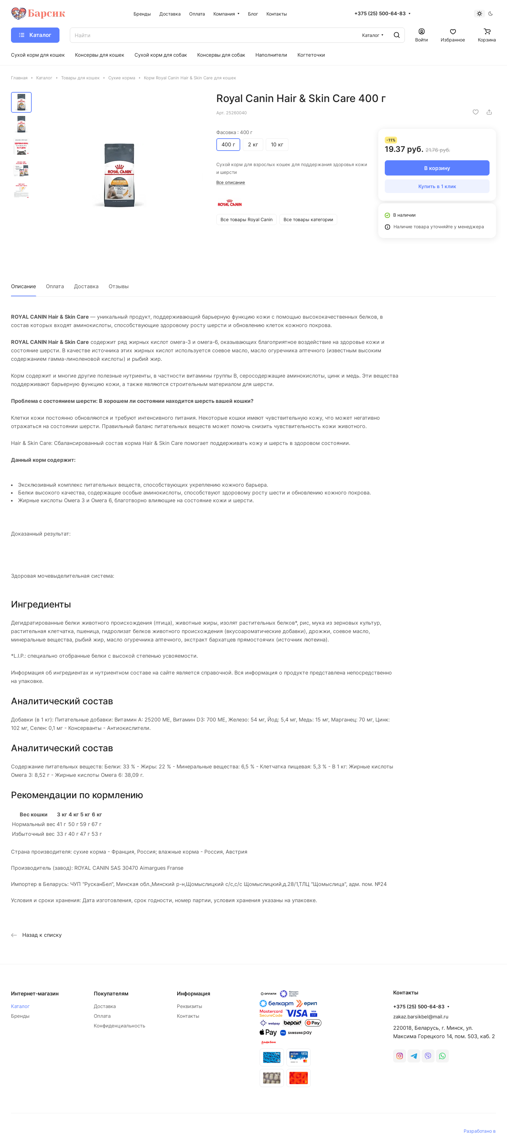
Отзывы (119, 286)
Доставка (86, 286)
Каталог (20, 1006)
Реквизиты (189, 1006)
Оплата (55, 286)
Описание (23, 286)
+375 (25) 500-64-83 (380, 14)
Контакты (188, 1016)
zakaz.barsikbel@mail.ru (420, 1017)
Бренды (20, 1016)
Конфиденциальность (119, 1026)
